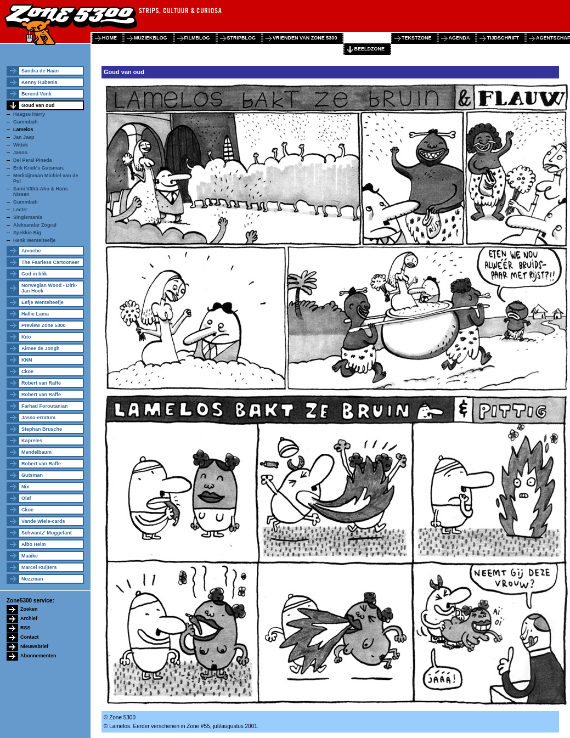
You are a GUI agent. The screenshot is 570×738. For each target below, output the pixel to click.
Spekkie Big (27, 232)
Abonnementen (38, 655)
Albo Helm (33, 544)
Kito (26, 337)
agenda (459, 38)
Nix (25, 486)
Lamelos (23, 129)
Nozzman (32, 579)
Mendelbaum (36, 452)
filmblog (197, 38)
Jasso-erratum (38, 417)
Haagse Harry (29, 114)
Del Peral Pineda (32, 160)
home (109, 38)
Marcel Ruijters (39, 567)
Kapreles (31, 440)
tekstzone (417, 38)
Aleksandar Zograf (35, 225)
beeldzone (369, 49)
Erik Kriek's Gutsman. (38, 168)
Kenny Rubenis (39, 82)
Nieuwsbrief (34, 646)
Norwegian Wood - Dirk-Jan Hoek (49, 288)
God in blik (34, 274)
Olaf (26, 498)
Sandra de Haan (40, 71)
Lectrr (20, 209)
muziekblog (150, 38)
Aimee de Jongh (40, 348)
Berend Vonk (36, 94)
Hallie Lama (35, 314)
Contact (29, 637)
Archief (28, 618)
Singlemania (27, 217)
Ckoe (27, 371)
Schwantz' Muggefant (46, 533)
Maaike (29, 556)
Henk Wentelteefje (34, 240)
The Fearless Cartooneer (50, 262)
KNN (26, 360)
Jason (20, 152)
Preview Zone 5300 (43, 325)
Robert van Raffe (41, 383)
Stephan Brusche (41, 429)
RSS (25, 627)
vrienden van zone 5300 (305, 38)
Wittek (20, 145)
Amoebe (31, 250)
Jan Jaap (24, 137)
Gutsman (32, 475)
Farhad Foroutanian (44, 406)
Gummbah (25, 122)
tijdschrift (503, 38)
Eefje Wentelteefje (42, 302)
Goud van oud (38, 105)
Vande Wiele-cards (43, 521)
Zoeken (29, 609)
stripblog (241, 38)
